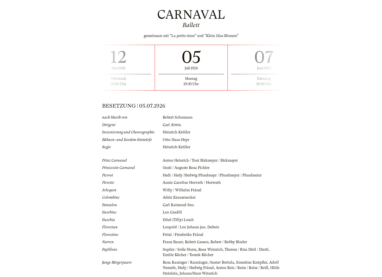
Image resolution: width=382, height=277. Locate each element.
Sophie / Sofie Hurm (179, 249)
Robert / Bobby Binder (228, 242)
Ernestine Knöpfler (251, 262)
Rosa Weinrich (210, 249)
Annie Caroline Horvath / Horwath (192, 182)
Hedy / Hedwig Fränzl (196, 268)
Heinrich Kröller (176, 132)
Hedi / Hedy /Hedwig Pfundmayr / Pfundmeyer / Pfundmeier (212, 175)
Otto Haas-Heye (176, 140)
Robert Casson (197, 242)
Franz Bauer (173, 242)
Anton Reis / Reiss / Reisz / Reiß (242, 268)
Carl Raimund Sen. (178, 205)
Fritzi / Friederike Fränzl (183, 234)
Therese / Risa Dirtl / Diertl (246, 249)
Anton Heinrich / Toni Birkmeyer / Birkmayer (200, 160)
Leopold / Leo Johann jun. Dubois (191, 227)
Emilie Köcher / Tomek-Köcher (188, 255)
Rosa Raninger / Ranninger (185, 262)
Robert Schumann (177, 117)
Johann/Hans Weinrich (198, 273)
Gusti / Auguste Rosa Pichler (186, 168)
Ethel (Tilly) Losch (178, 220)
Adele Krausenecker (179, 197)
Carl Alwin (172, 125)
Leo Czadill (172, 212)
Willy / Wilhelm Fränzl (182, 190)
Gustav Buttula (222, 262)
